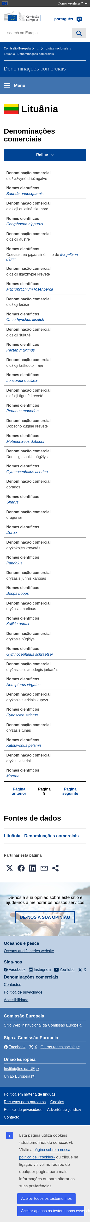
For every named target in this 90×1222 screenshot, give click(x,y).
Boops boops (17, 593)
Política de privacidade (23, 992)
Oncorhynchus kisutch (25, 320)
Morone (12, 776)
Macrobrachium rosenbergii (29, 289)
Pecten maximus (20, 350)
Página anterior (19, 791)
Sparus (12, 502)
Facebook (14, 1047)
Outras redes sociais (58, 1047)
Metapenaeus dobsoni (25, 441)
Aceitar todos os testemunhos (46, 1198)
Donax (12, 532)
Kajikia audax (17, 624)
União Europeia (17, 1076)
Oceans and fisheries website (29, 951)
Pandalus (14, 563)
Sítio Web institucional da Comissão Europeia (42, 1025)
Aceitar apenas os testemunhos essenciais (52, 1211)
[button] (9, 868)
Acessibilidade (16, 1000)
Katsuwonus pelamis (24, 745)
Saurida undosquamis (25, 194)
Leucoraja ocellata (22, 380)
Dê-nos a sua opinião (45, 917)
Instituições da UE (19, 1069)
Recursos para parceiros (25, 1102)
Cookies (57, 1102)
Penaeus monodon (22, 411)
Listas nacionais (57, 48)
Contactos (12, 985)
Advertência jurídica (64, 1110)
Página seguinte (70, 791)
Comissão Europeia (17, 48)
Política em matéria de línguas (29, 1094)
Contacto (11, 1117)
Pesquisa (79, 33)
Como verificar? (73, 3)
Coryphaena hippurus (24, 224)
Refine (42, 155)
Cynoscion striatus (22, 715)
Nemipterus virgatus (23, 685)
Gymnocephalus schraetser (29, 654)
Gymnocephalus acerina (27, 472)
